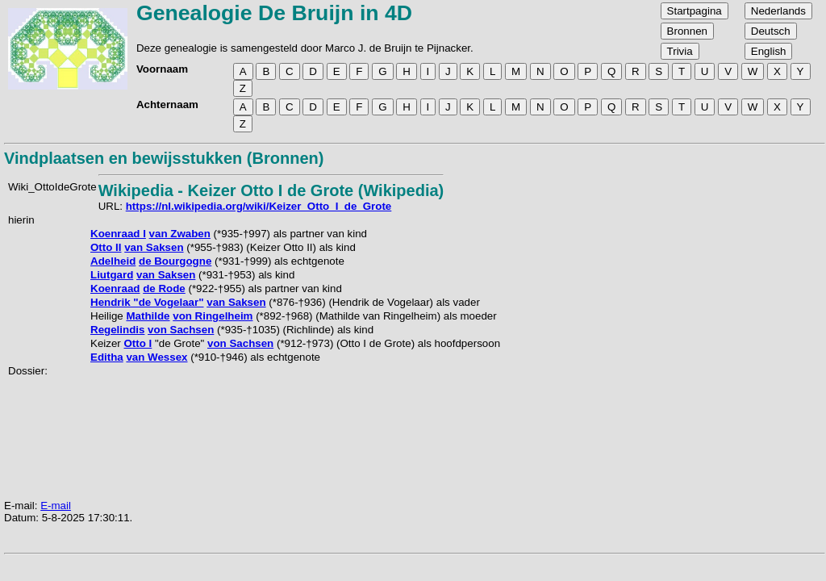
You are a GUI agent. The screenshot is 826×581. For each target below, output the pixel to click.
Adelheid (113, 261)
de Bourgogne (175, 261)
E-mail (55, 505)
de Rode (164, 288)
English (768, 51)
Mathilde (147, 316)
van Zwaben (180, 234)
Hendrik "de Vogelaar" (147, 302)
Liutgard (111, 275)
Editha (106, 357)
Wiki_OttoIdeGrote (52, 187)
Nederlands (778, 11)
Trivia (680, 51)
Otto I (137, 343)
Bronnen (687, 31)
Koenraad (115, 288)
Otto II (106, 247)
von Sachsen (181, 330)
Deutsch (771, 31)
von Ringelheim (212, 316)
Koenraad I (118, 234)
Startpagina (694, 11)
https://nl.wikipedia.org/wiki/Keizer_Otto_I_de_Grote (259, 206)
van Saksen (153, 247)
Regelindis (117, 330)
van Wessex (156, 357)
